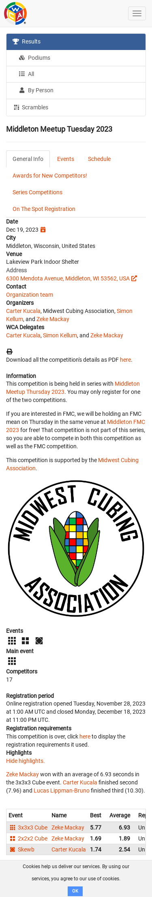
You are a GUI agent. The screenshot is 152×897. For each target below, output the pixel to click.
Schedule (99, 159)
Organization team (29, 294)
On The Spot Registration (44, 209)
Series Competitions (37, 192)
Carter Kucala (23, 311)
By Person (36, 90)
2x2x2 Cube (28, 838)
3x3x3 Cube (28, 827)
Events (65, 159)
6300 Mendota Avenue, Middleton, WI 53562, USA (68, 278)
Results (27, 41)
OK (75, 891)
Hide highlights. (25, 761)
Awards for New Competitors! (50, 175)
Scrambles (30, 107)
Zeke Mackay (52, 319)
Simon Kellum (60, 335)
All (26, 74)
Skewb (21, 849)
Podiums (34, 57)
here (125, 359)
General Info (28, 159)
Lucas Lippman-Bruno (62, 790)
